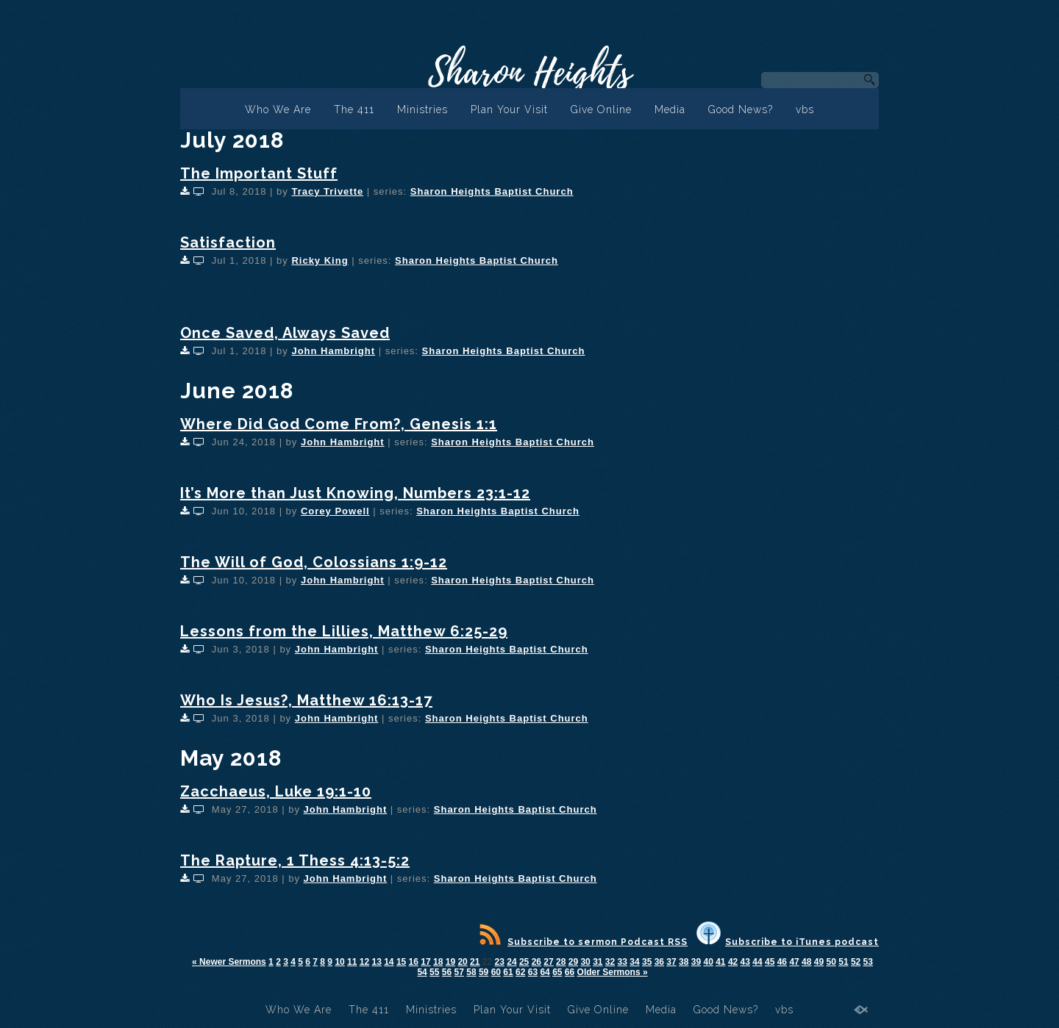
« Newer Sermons (229, 962)
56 (447, 972)
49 (819, 962)
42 (733, 962)
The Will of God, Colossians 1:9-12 (313, 562)
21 (474, 962)
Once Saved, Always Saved (285, 333)
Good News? (740, 109)
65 (557, 972)
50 (831, 962)
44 (757, 962)
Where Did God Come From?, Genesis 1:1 (338, 424)
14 (388, 962)
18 (438, 962)
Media (670, 109)
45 (769, 962)
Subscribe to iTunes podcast (787, 942)
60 (496, 972)
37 (671, 962)
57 (459, 972)
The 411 (354, 109)
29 (573, 962)
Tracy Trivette (327, 191)
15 (401, 962)
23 (499, 962)
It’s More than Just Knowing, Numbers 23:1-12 (355, 493)
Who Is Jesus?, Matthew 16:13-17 (306, 700)
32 (610, 962)
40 (708, 962)
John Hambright (333, 350)
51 (843, 962)
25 (524, 962)
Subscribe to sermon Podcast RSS (583, 942)
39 (696, 962)
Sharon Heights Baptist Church (492, 191)
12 (364, 962)
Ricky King (319, 260)
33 (622, 962)
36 (659, 962)
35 (647, 962)
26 (536, 962)
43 (745, 962)
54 (422, 972)
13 (376, 962)
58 (471, 972)
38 (683, 962)
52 (855, 962)
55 (434, 972)
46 (782, 962)
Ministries (422, 109)
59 (483, 972)
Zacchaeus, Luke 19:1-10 (275, 791)
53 (868, 962)
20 (462, 962)
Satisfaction (228, 242)
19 (450, 962)
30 (585, 962)
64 (544, 972)
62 (520, 972)
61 (508, 972)
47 (794, 962)
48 (806, 962)
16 (413, 962)
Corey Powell (335, 511)
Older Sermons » (612, 972)
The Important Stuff (259, 173)
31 (597, 962)
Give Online (601, 109)
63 (533, 972)
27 (548, 962)
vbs (805, 109)
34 (634, 962)
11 (352, 962)
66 (569, 972)
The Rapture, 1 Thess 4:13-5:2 (295, 860)
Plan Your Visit (509, 109)
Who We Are (278, 109)
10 (339, 962)
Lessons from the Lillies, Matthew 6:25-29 (343, 631)
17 (425, 962)
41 (720, 962)
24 (511, 962)
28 (561, 962)
